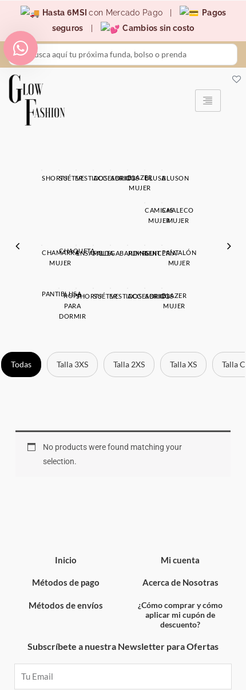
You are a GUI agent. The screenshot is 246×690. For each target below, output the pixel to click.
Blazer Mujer (208, 240)
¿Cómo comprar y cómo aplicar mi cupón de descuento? (180, 548)
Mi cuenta (180, 493)
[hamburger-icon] (208, 99)
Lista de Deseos (173, 674)
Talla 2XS (129, 298)
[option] (123, 215)
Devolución (73, 674)
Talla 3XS (72, 298)
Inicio (66, 493)
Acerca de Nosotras (180, 516)
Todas (21, 298)
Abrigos (123, 240)
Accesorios (39, 240)
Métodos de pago (66, 516)
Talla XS (183, 298)
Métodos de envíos (66, 539)
